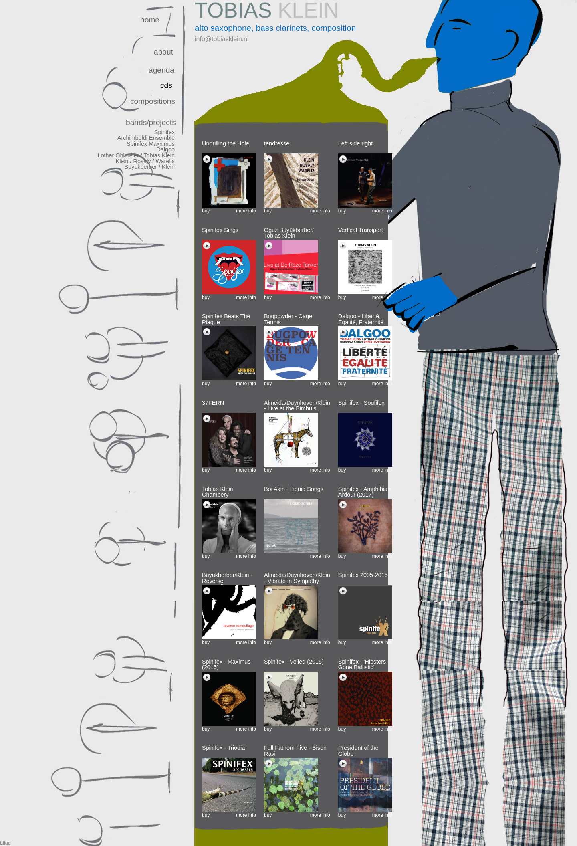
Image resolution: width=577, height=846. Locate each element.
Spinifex (164, 132)
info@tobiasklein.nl (222, 39)
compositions (152, 101)
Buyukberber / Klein (149, 167)
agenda (161, 70)
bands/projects (151, 122)
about (163, 52)
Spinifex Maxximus (151, 144)
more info (246, 211)
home (149, 20)
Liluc (5, 843)
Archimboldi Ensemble (146, 138)
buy (206, 211)
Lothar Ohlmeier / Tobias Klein (136, 155)
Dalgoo (165, 149)
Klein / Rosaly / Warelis (145, 161)
